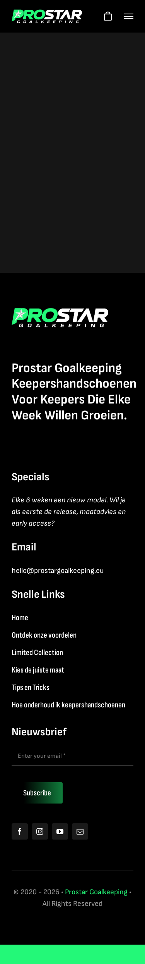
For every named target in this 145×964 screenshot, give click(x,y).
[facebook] (20, 831)
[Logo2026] (47, 13)
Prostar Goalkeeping (96, 892)
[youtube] (60, 831)
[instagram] (40, 831)
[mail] (80, 831)
